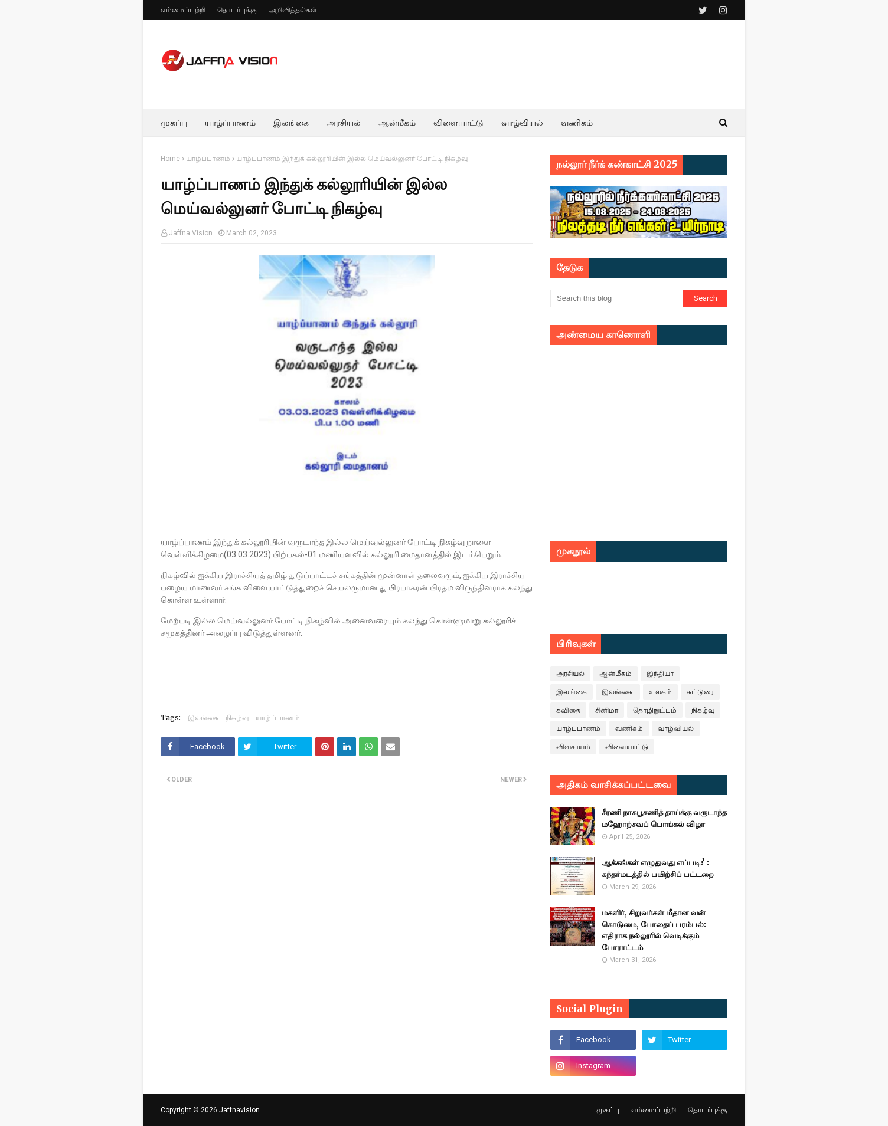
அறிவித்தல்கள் (293, 10)
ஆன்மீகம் (615, 673)
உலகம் (660, 692)
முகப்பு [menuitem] (174, 122)
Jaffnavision (239, 1110)
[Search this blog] (616, 298)
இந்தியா (660, 673)
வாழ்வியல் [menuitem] (522, 122)
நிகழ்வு (237, 717)
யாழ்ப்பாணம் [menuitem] (230, 122)
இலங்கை (203, 717)
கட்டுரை (700, 692)
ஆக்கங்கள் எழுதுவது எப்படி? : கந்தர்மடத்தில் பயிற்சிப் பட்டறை (658, 868)
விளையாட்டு (626, 747)
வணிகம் (629, 728)
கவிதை (568, 710)
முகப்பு (607, 1110)
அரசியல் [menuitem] (344, 122)
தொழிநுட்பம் (655, 710)
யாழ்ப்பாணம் (208, 159)
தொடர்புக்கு (237, 10)
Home (170, 159)
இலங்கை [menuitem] (291, 122)
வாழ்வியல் (676, 728)
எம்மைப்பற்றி (183, 10)
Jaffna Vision (191, 233)
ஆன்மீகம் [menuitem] (397, 122)
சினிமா (606, 710)
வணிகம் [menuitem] (577, 122)
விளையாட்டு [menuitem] (458, 122)
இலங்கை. (618, 692)
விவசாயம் (573, 747)
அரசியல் (570, 673)
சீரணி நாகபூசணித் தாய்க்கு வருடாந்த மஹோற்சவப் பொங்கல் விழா (664, 818)
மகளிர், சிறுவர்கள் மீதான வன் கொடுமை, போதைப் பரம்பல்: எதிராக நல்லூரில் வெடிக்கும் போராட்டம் (654, 930)
